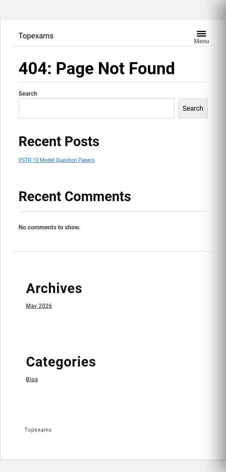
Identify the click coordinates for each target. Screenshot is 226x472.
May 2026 (39, 306)
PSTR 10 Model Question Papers (56, 160)
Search (27, 93)
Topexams (36, 36)
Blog (32, 379)
